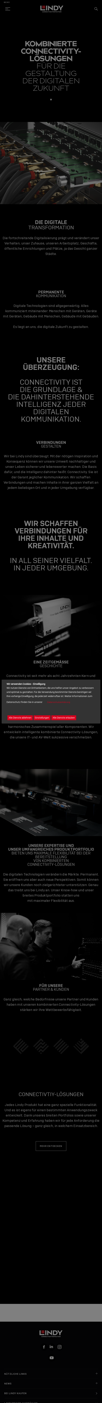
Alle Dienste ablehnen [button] (20, 717)
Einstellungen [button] (42, 717)
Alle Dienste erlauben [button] (64, 717)
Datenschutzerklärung (58, 702)
